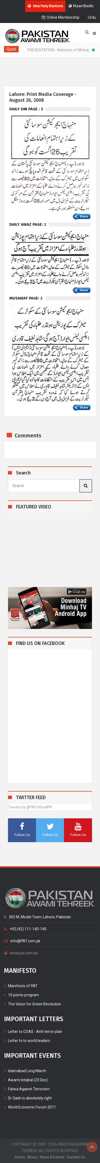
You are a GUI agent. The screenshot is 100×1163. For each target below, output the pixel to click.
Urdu (92, 17)
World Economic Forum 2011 (32, 1107)
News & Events (52, 1157)
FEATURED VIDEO (33, 507)
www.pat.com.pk (21, 953)
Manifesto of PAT (23, 986)
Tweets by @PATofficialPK (30, 807)
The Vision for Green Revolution (34, 1004)
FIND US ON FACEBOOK (40, 643)
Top (92, 1147)
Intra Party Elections (45, 6)
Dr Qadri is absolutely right (30, 1098)
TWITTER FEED (31, 797)
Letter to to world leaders (29, 1040)
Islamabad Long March (27, 1071)
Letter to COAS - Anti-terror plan (35, 1031)
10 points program (23, 995)
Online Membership (60, 17)
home (20, 1157)
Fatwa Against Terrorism (29, 1089)
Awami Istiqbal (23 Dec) (28, 1080)
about (32, 1157)
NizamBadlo (81, 6)
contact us (76, 1157)
